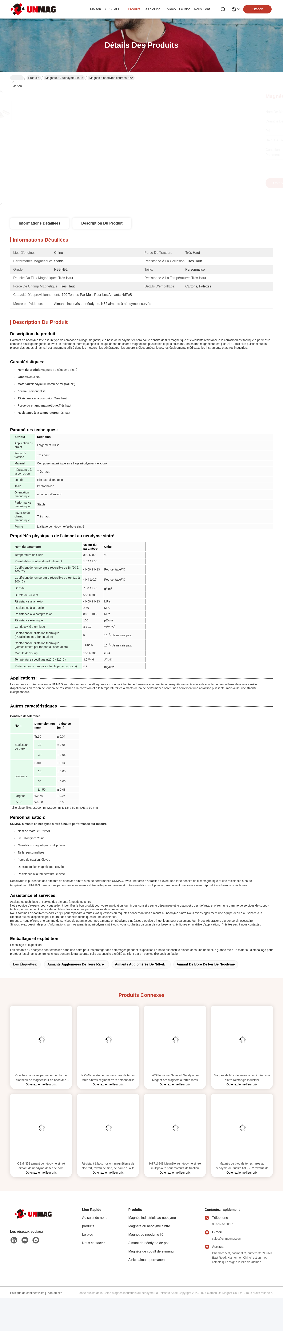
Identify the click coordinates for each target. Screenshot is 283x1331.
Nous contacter (93, 1243)
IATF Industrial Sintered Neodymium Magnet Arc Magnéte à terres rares (175, 1078)
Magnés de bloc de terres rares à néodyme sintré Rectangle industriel (242, 1078)
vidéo (171, 9)
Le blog (87, 1234)
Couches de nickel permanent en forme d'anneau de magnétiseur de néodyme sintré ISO (41, 1078)
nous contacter (204, 9)
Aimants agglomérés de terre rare (75, 964)
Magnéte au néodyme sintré (64, 78)
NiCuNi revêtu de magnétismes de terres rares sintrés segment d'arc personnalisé (108, 1078)
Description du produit (102, 223)
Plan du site (54, 1293)
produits (134, 9)
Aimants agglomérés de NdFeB (140, 964)
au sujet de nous (114, 9)
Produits (33, 78)
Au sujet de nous (94, 1217)
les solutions (154, 9)
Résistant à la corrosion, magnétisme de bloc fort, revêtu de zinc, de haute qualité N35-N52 (108, 1166)
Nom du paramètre (28, 546)
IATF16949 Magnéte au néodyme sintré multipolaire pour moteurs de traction (175, 1166)
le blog (185, 9)
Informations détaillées (39, 223)
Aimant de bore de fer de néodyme (206, 964)
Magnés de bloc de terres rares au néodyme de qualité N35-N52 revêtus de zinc (241, 1166)
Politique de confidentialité (27, 1293)
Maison (95, 9)
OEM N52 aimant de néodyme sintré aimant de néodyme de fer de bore (41, 1166)
